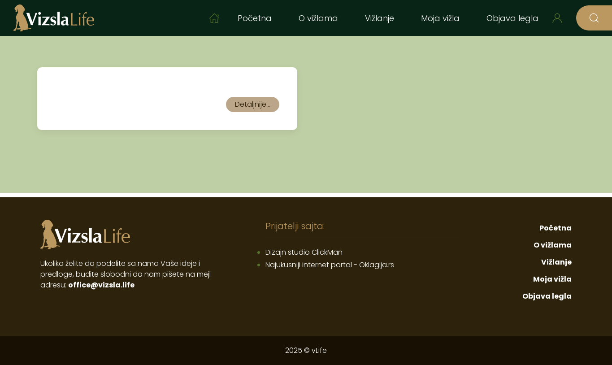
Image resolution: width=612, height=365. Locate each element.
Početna (255, 18)
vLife (319, 350)
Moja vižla (440, 18)
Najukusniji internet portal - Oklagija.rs (329, 265)
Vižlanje (379, 18)
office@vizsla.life (101, 285)
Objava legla (512, 18)
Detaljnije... (252, 104)
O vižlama (318, 18)
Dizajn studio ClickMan (304, 252)
